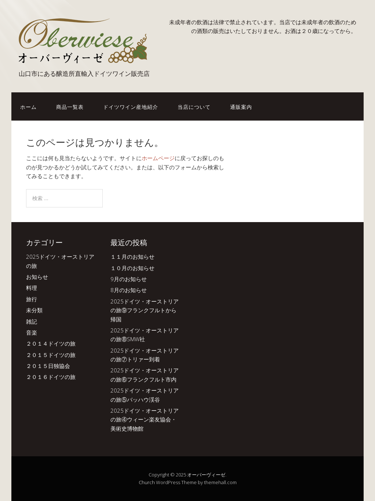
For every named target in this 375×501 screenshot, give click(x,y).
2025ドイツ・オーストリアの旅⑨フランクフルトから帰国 (144, 310)
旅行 (31, 299)
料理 (31, 287)
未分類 (34, 310)
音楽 (31, 332)
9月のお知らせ (128, 279)
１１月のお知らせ (132, 256)
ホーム (28, 106)
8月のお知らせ (128, 290)
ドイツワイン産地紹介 (130, 106)
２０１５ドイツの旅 (51, 354)
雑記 (31, 321)
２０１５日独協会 (48, 365)
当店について (194, 106)
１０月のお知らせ (132, 268)
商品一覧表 (70, 106)
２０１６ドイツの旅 (51, 376)
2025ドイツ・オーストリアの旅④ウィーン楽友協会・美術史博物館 (144, 419)
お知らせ (37, 276)
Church (147, 482)
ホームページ (158, 158)
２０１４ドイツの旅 (51, 343)
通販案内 (241, 106)
